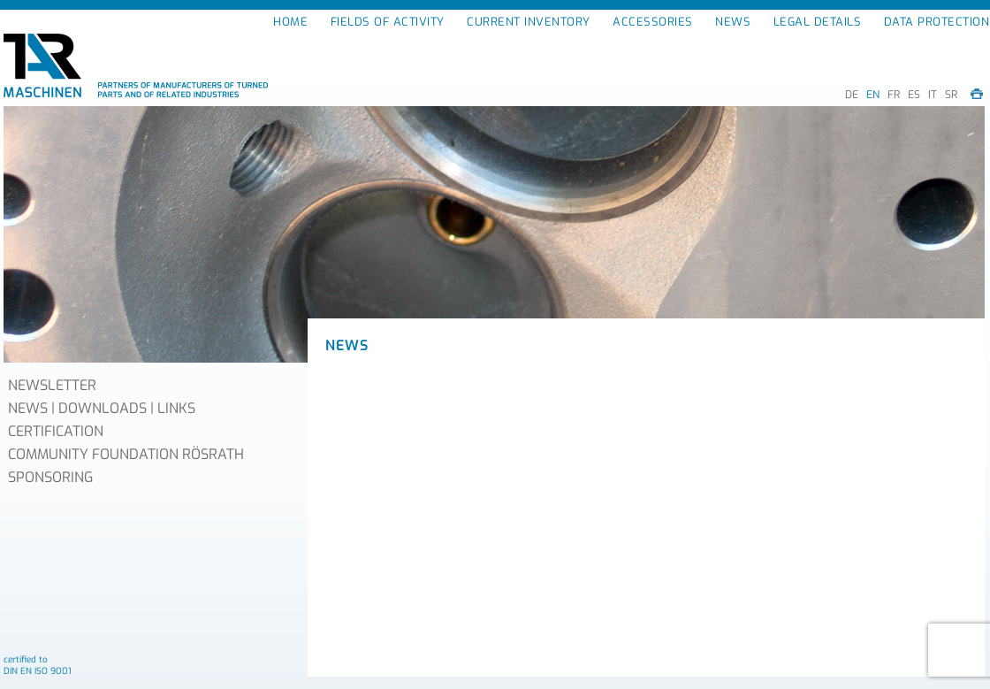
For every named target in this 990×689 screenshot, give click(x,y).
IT (932, 95)
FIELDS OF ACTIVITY (388, 21)
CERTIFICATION (55, 431)
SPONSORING (50, 477)
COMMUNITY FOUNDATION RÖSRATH (126, 454)
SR (951, 95)
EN (873, 95)
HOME (290, 21)
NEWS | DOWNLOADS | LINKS (101, 408)
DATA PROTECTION (937, 21)
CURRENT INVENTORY (528, 21)
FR (893, 95)
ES (914, 95)
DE (851, 95)
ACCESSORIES (653, 21)
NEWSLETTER (52, 385)
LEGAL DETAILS (817, 21)
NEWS (732, 21)
